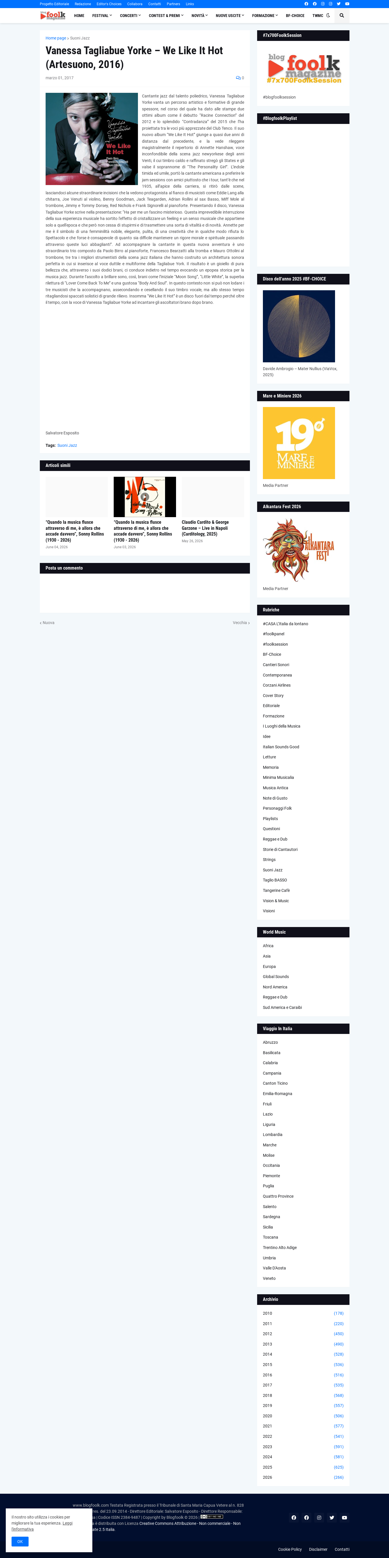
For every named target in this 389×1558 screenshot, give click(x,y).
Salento (269, 1206)
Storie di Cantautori (280, 849)
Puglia (268, 1186)
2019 (303, 1406)
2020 (303, 1416)
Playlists (270, 818)
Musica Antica (275, 787)
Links (190, 4)
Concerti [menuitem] (128, 15)
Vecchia (240, 622)
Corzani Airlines (277, 685)
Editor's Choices (109, 4)
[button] (328, 15)
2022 (303, 1437)
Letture (269, 757)
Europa (269, 966)
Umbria (269, 1258)
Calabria (270, 1062)
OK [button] (20, 1541)
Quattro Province (278, 1196)
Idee (266, 736)
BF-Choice (272, 654)
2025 (303, 1467)
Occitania (271, 1165)
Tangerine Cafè (276, 890)
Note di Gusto (275, 798)
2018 (303, 1396)
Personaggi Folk (277, 808)
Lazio (268, 1114)
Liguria (269, 1124)
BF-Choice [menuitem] (295, 15)
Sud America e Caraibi (282, 1007)
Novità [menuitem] (198, 15)
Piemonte (271, 1175)
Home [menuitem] (79, 15)
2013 (303, 1344)
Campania (272, 1073)
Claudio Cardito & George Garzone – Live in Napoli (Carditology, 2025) (205, 528)
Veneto (269, 1278)
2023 (303, 1447)
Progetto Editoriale (54, 4)
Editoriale (271, 705)
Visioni (269, 911)
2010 (303, 1313)
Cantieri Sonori (276, 664)
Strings (269, 859)
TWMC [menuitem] (318, 15)
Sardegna (271, 1216)
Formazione (273, 716)
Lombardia (273, 1134)
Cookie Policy (290, 1549)
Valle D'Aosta (274, 1268)
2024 (303, 1457)
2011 (303, 1324)
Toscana (270, 1237)
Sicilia (268, 1227)
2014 (303, 1354)
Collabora (135, 4)
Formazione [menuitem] (263, 15)
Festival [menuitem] (100, 15)
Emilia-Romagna (277, 1093)
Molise (268, 1155)
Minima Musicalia (278, 777)
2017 (303, 1385)
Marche (269, 1145)
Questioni (271, 828)
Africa (268, 945)
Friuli (267, 1104)
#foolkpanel (273, 634)
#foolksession (275, 644)
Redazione (83, 4)
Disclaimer (318, 1549)
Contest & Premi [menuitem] (164, 15)
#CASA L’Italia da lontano (285, 623)
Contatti (154, 4)
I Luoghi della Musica (281, 726)
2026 (303, 1477)
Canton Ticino (275, 1083)
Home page (56, 38)
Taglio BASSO (275, 880)
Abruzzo (270, 1042)
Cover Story (273, 695)
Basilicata (271, 1052)
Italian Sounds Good (281, 747)
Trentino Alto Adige (280, 1247)
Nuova (49, 622)
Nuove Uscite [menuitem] (228, 15)
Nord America (275, 987)
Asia (267, 956)
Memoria (271, 767)
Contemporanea (277, 675)
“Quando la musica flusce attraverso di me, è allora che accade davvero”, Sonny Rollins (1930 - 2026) (75, 531)
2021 (303, 1426)
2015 (303, 1365)
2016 (303, 1375)
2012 (303, 1334)
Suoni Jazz (80, 38)
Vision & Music (276, 900)
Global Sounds (276, 976)
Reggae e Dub (275, 839)
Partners (173, 4)
